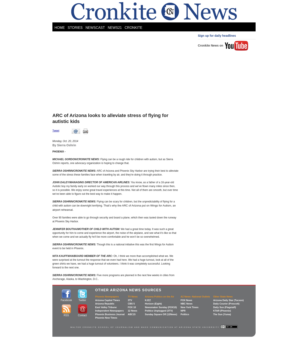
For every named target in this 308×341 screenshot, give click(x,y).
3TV (130, 300)
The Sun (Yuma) (222, 314)
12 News (132, 310)
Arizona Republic (104, 303)
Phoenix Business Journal (110, 314)
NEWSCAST (95, 27)
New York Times (189, 307)
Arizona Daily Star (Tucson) (228, 300)
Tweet (55, 130)
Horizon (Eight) (153, 303)
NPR (183, 310)
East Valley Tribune (106, 307)
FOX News (186, 300)
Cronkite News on (223, 45)
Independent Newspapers (109, 310)
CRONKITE (133, 27)
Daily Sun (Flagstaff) (224, 307)
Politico (185, 314)
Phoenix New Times (106, 317)
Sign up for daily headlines (217, 35)
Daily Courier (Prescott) (226, 303)
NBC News (186, 303)
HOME (60, 27)
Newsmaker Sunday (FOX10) (161, 307)
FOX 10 (132, 307)
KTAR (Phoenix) (222, 310)
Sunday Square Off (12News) (161, 314)
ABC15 (131, 314)
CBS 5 (131, 303)
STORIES (75, 27)
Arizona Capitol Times (107, 300)
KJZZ (148, 300)
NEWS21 (115, 27)
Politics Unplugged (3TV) (159, 310)
